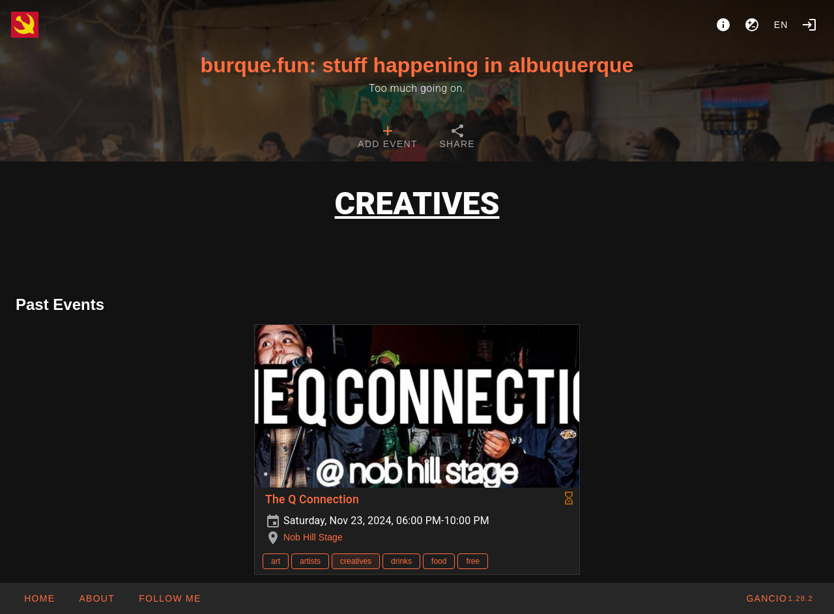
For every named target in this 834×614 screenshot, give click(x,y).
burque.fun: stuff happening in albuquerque (417, 65)
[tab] (387, 138)
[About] (723, 24)
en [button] (781, 25)
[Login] (809, 24)
